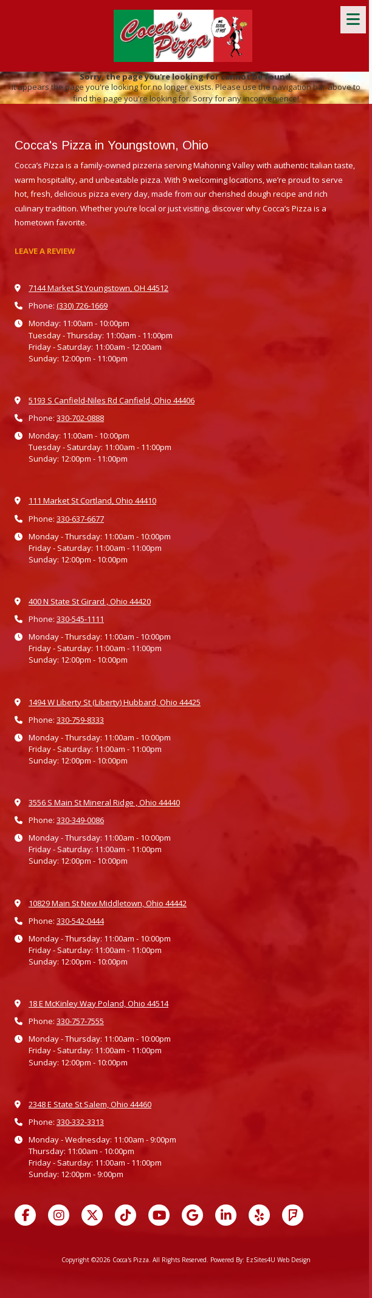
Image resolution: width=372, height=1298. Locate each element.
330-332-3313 (80, 1121)
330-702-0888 (80, 417)
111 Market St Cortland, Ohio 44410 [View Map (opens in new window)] (92, 500)
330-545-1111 (80, 618)
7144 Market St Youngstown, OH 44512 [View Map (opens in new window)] (98, 287)
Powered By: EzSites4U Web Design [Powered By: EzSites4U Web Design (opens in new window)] (260, 1259)
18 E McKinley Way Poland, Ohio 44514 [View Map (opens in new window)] (98, 1003)
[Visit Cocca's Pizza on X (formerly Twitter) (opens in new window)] (92, 1215)
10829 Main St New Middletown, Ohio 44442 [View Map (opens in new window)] (108, 903)
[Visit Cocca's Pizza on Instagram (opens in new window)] (58, 1215)
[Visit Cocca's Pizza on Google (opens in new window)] (192, 1215)
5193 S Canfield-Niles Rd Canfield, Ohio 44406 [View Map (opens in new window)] (112, 400)
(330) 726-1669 (82, 305)
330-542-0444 (80, 920)
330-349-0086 (80, 820)
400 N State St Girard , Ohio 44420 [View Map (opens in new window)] (90, 601)
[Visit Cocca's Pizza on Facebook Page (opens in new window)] (25, 1215)
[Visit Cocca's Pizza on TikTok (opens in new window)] (125, 1215)
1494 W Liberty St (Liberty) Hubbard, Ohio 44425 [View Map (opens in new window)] (115, 702)
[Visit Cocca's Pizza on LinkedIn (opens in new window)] (225, 1215)
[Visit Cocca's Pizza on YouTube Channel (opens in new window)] (159, 1215)
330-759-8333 (80, 719)
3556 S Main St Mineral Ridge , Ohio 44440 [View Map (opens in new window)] (104, 802)
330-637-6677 (80, 518)
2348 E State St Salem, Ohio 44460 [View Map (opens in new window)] (90, 1104)
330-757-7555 (80, 1021)
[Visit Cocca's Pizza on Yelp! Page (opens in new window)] (259, 1215)
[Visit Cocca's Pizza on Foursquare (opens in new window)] (292, 1215)
